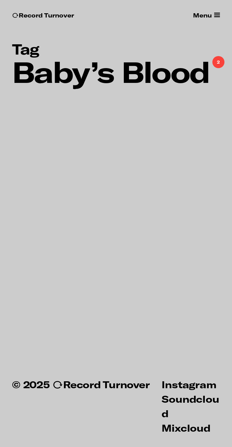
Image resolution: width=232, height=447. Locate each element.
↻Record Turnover (43, 15)
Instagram (189, 384)
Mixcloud (186, 427)
